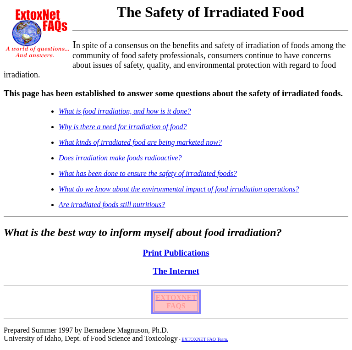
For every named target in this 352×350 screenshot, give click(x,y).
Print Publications (176, 252)
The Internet (176, 271)
